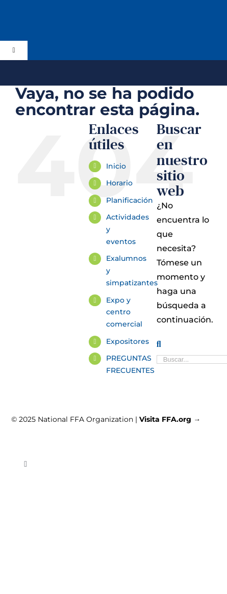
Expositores (127, 341)
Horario (119, 182)
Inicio (116, 166)
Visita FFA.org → (169, 419)
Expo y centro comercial (124, 312)
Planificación (129, 200)
